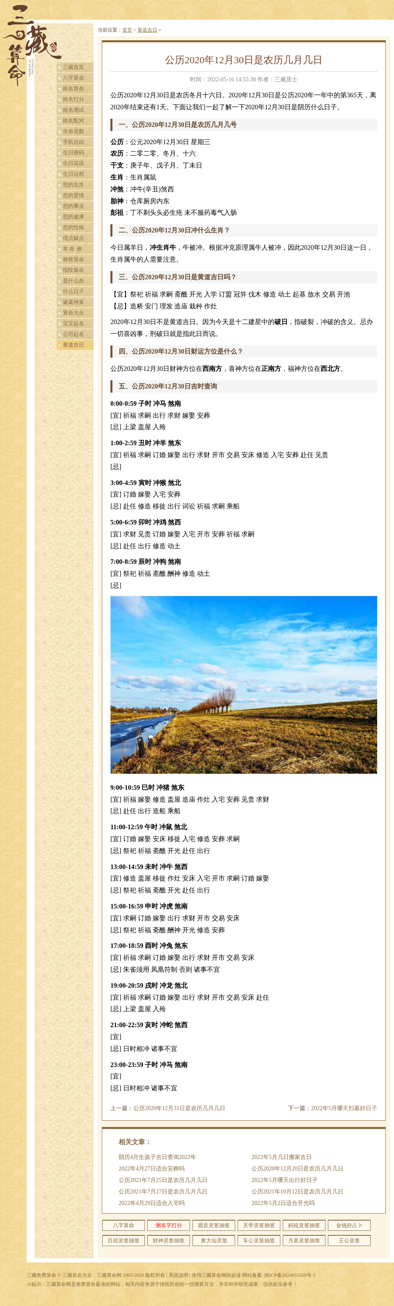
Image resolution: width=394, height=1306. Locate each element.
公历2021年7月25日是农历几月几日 (163, 1180)
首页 (127, 30)
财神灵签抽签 (169, 1240)
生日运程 (73, 174)
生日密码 (73, 152)
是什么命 (73, 281)
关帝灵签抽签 (259, 1225)
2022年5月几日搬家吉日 (282, 1157)
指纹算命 (73, 270)
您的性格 (73, 227)
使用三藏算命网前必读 (216, 1275)
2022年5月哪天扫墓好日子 (344, 1108)
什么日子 (73, 291)
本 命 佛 (72, 249)
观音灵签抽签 (214, 1225)
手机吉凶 (73, 142)
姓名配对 (73, 120)
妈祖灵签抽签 (304, 1225)
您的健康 (73, 217)
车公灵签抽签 (259, 1240)
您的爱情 (73, 195)
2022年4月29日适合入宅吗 (152, 1203)
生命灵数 (73, 131)
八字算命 (73, 78)
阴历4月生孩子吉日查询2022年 (157, 1157)
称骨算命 (73, 259)
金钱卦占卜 (349, 1225)
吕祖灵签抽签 (124, 1240)
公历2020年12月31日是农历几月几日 (179, 1108)
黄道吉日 (73, 345)
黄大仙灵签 (214, 1240)
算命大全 (73, 313)
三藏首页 (73, 67)
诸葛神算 (73, 302)
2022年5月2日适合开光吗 (283, 1203)
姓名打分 (73, 99)
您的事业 (73, 206)
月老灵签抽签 (304, 1240)
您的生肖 (73, 185)
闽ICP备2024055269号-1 (290, 1275)
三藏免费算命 (41, 1275)
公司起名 (73, 334)
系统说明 (178, 1275)
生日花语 (73, 163)
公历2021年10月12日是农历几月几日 (298, 1192)
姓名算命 (73, 88)
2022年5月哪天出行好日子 (285, 1180)
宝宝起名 (73, 323)
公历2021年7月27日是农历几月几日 (163, 1192)
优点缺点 (73, 238)
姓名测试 (73, 110)
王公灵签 (349, 1240)
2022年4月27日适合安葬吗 (152, 1169)
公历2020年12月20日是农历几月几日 (298, 1169)
